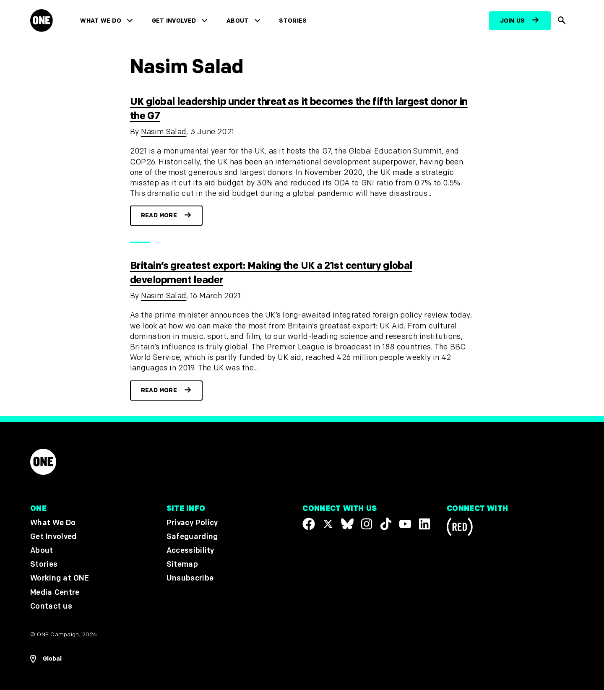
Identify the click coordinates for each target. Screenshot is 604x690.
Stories (293, 20)
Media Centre (54, 592)
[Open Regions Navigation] (46, 659)
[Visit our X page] (328, 524)
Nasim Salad (163, 132)
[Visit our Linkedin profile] (424, 524)
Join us (512, 20)
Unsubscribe (190, 578)
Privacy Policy (192, 522)
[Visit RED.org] (460, 528)
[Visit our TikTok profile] (386, 524)
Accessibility (190, 550)
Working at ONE (59, 578)
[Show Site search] (562, 21)
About (237, 20)
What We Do (100, 20)
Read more (159, 215)
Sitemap (182, 564)
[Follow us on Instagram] (366, 524)
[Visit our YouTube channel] (405, 524)
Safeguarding (192, 536)
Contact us (51, 606)
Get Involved (174, 20)
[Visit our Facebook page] (308, 524)
